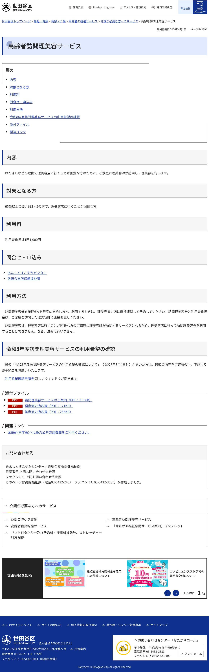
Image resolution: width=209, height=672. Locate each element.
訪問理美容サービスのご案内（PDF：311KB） (58, 399)
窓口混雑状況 (164, 7)
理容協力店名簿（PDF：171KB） (49, 405)
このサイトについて (19, 625)
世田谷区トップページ (16, 21)
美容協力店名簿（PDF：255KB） (49, 411)
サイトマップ (159, 625)
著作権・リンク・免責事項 (123, 625)
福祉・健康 (41, 21)
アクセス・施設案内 (135, 7)
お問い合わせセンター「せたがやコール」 (169, 640)
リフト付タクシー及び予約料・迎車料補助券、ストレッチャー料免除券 (56, 534)
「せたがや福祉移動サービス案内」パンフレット (148, 525)
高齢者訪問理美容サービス (131, 519)
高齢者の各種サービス (83, 21)
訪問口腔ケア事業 (24, 519)
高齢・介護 (58, 21)
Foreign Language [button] (104, 7)
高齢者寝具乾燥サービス (29, 525)
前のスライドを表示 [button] (170, 592)
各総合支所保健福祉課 (24, 278)
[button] (76, 7)
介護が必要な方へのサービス (119, 21)
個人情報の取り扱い (84, 625)
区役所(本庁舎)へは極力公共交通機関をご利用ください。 (49, 431)
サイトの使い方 (51, 625)
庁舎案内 (80, 648)
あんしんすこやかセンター (27, 272)
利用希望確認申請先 (19, 378)
